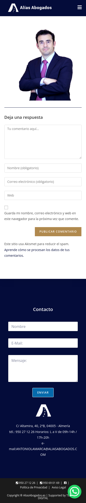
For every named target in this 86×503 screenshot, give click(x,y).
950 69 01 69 (49, 483)
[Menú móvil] (80, 8)
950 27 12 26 (25, 483)
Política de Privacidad (33, 487)
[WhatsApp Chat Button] (74, 491)
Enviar (43, 392)
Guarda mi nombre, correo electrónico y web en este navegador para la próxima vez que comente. (41, 216)
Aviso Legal (59, 487)
